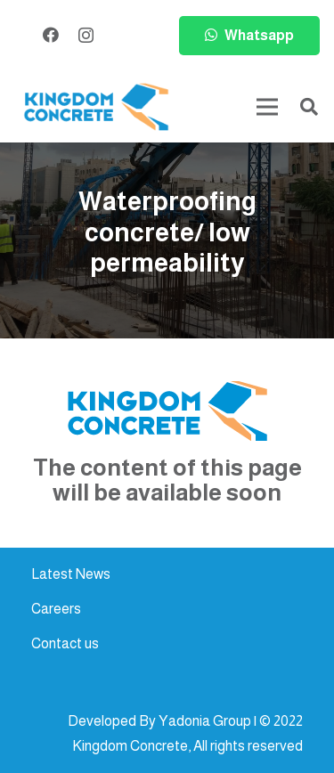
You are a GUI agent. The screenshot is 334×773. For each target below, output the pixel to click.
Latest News (70, 574)
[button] (309, 106)
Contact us (65, 643)
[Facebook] (51, 35)
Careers (56, 608)
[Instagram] (86, 36)
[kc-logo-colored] (96, 107)
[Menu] (267, 107)
